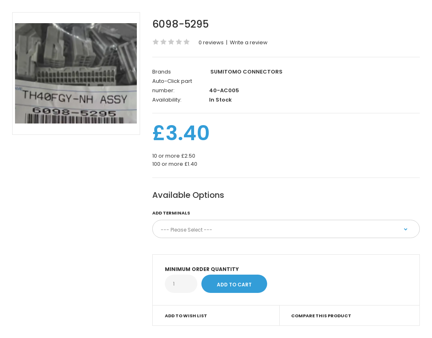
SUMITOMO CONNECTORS (246, 72)
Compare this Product (321, 315)
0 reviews (211, 42)
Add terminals (171, 213)
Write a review (249, 42)
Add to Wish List (186, 315)
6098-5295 (180, 24)
